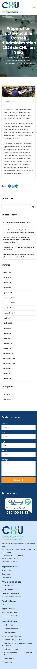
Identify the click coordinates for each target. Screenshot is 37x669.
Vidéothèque (6, 578)
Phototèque (5, 574)
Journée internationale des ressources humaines (16, 224)
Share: (3, 186)
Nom (3, 433)
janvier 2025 (8, 353)
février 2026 (8, 288)
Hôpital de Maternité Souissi (11, 640)
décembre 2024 (9, 358)
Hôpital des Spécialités (9, 629)
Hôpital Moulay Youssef (9, 649)
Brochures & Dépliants (9, 616)
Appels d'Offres (7, 586)
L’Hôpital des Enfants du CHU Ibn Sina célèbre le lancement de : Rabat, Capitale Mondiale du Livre (16, 239)
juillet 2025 (8, 323)
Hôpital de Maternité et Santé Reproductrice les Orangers (17, 644)
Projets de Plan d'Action (9, 612)
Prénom (4, 424)
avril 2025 (7, 338)
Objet (3, 442)
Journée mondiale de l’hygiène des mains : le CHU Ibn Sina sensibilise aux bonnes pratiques (18, 231)
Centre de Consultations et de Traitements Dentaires (17, 654)
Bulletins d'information (9, 605)
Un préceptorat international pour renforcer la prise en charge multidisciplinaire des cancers (18, 256)
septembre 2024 (9, 368)
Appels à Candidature (9, 589)
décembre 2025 (9, 298)
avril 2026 (7, 278)
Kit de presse (6, 570)
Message (4, 460)
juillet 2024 (8, 374)
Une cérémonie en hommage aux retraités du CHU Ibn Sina (18, 248)
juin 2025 (7, 328)
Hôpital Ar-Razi (6, 662)
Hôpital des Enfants (8, 632)
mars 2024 (8, 379)
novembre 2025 (9, 303)
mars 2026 (8, 283)
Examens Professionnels (10, 593)
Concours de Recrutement (11, 597)
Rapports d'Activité (8, 609)
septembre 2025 (9, 313)
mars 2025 (8, 343)
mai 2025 (7, 333)
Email (3, 451)
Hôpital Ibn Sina (7, 625)
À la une (7, 394)
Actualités (16, 58)
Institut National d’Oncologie (11, 636)
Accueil (9, 58)
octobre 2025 (8, 308)
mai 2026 (7, 273)
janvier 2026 (8, 293)
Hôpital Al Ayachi (7, 658)
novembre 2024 (9, 363)
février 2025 (8, 348)
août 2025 (7, 318)
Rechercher (7, 198)
